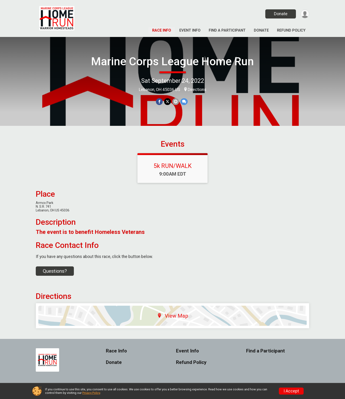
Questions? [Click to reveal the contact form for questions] (55, 271)
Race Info (161, 30)
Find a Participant (227, 30)
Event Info (190, 30)
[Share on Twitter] (167, 101)
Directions (197, 89)
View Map (172, 316)
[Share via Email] (175, 101)
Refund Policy (291, 30)
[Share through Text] (184, 101)
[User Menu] (305, 14)
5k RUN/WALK (173, 165)
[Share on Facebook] (159, 101)
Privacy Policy (91, 393)
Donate (281, 13)
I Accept (291, 391)
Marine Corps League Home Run (172, 61)
